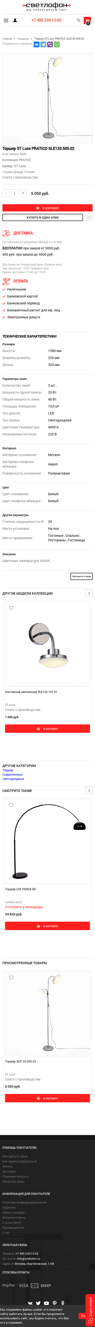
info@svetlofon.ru (28, 1258)
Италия (30, 172)
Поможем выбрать (15, 1176)
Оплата (7, 1166)
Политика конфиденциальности (24, 1202)
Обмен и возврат (14, 1212)
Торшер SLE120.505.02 (20, 1061)
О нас (6, 1232)
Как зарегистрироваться (19, 1161)
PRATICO (24, 160)
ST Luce (20, 166)
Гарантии (8, 1207)
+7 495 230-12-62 (46, 20)
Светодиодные (13, 779)
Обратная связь (13, 1181)
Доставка (9, 1171)
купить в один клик (43, 217)
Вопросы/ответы (14, 1217)
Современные (12, 774)
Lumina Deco (13, 902)
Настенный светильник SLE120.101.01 (31, 692)
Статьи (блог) (11, 1222)
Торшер (7, 770)
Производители (13, 1227)
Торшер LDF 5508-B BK (20, 889)
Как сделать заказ (15, 1156)
